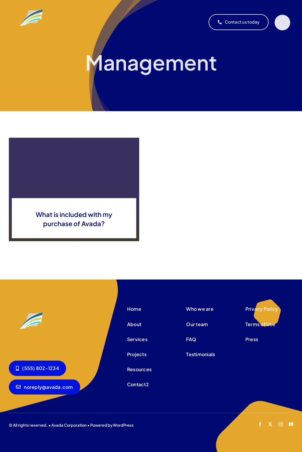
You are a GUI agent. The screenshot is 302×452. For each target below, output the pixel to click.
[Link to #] (282, 22)
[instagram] (280, 424)
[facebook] (260, 424)
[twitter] (270, 424)
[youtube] (291, 424)
